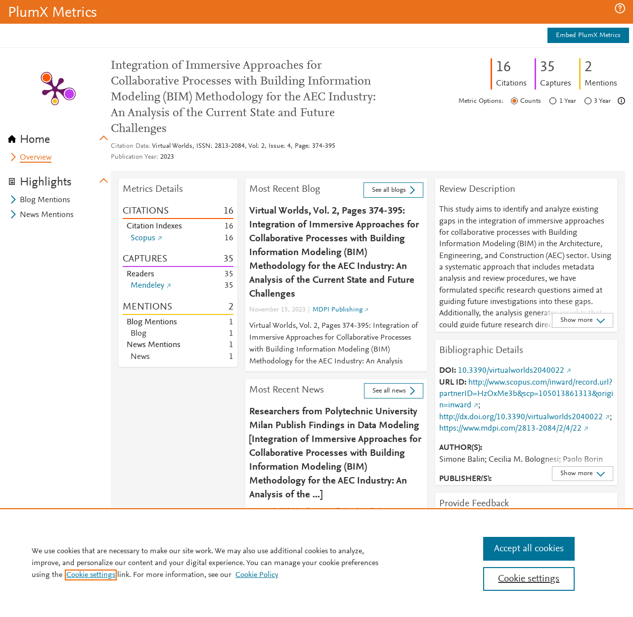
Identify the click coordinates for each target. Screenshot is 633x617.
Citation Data (129, 146)
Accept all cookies (529, 549)
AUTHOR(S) (459, 448)
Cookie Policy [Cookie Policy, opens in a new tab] (256, 575)
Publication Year (133, 157)
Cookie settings (90, 575)
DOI (446, 371)
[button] (620, 8)
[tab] (59, 136)
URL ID (451, 383)
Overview (35, 158)
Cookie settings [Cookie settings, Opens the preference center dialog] (528, 579)
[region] (316, 562)
